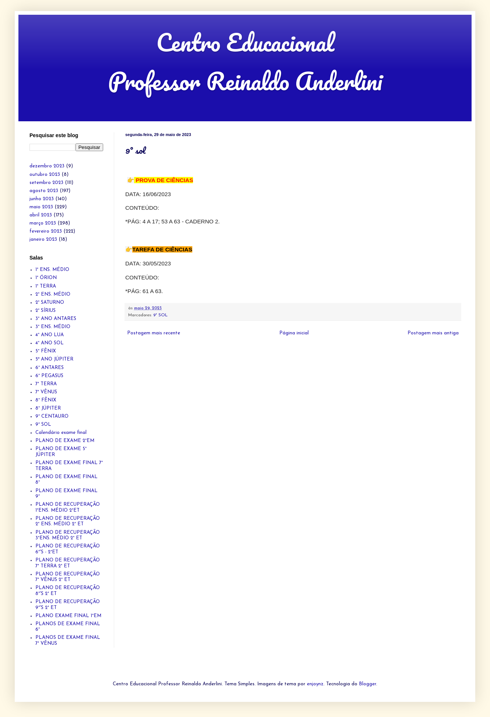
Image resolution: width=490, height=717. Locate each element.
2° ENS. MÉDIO (52, 294)
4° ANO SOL (49, 343)
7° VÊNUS (46, 392)
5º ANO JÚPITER (54, 359)
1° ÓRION (46, 277)
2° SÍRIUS (45, 310)
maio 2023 (41, 207)
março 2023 (42, 223)
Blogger (367, 684)
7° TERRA (46, 384)
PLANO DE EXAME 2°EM (64, 440)
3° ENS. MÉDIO (52, 326)
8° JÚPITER (48, 408)
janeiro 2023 (43, 239)
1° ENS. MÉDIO (52, 269)
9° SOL (160, 315)
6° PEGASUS (49, 375)
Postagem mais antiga (433, 333)
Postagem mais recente (153, 333)
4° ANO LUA (49, 335)
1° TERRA (45, 286)
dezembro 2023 (46, 166)
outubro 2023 (44, 174)
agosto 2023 (43, 190)
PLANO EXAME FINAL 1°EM (68, 615)
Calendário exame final (61, 432)
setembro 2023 (46, 182)
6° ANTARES (49, 367)
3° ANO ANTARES (55, 318)
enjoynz (315, 684)
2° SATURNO (49, 302)
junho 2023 (41, 198)
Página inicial (294, 333)
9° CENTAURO (52, 416)
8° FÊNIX (45, 400)
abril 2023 (40, 215)
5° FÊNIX (45, 351)
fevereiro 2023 (45, 231)
